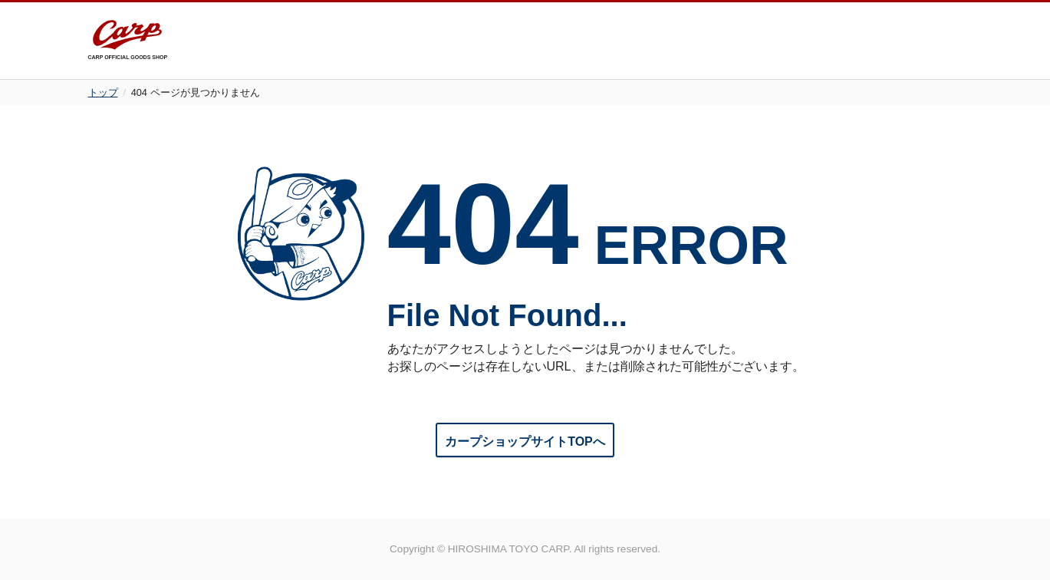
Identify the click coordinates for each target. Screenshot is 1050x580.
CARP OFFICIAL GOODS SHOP (128, 40)
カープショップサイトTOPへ (525, 441)
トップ (103, 92)
